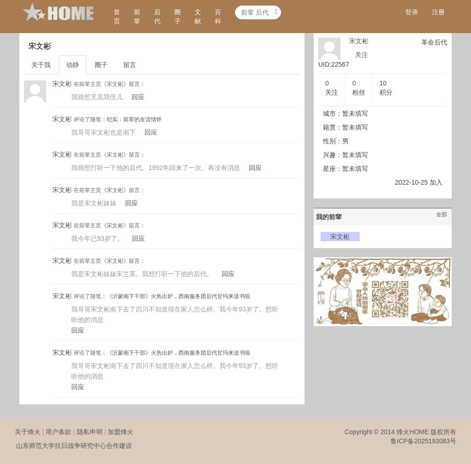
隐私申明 (90, 432)
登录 (411, 12)
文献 (198, 16)
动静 (72, 64)
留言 (129, 64)
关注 (361, 54)
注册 (438, 12)
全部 (441, 214)
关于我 (41, 64)
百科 (218, 16)
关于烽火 (27, 432)
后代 (157, 16)
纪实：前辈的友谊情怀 (134, 119)
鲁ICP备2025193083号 (423, 441)
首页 (117, 16)
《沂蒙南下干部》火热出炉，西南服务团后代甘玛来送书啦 (178, 296)
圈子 (177, 16)
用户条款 (58, 432)
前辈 (137, 16)
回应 (138, 97)
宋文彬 (62, 83)
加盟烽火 (120, 432)
